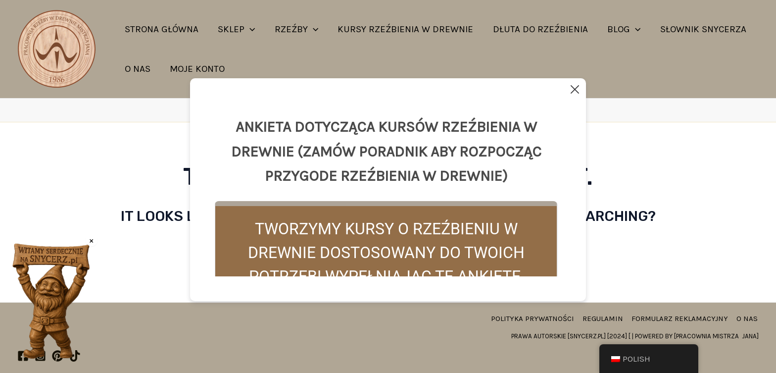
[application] (248, 29)
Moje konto (196, 68)
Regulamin (605, 318)
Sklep (235, 29)
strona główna (161, 29)
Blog (620, 29)
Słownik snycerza (699, 29)
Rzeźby (294, 29)
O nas (137, 68)
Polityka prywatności (536, 318)
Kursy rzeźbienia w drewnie (403, 29)
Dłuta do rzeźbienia (537, 29)
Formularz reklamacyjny (681, 318)
